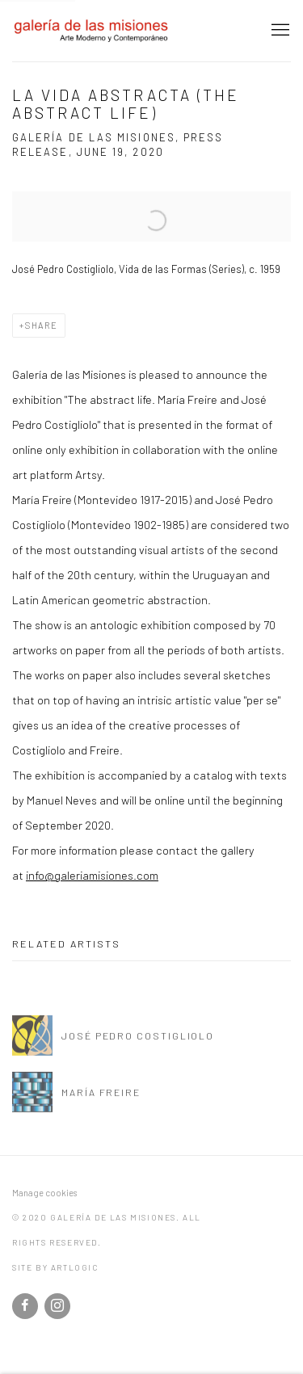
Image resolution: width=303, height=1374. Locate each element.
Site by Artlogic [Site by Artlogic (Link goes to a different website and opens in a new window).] (55, 1267)
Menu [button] (279, 31)
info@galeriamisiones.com (92, 875)
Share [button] (41, 325)
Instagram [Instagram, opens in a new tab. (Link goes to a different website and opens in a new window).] (57, 1306)
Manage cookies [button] (44, 1192)
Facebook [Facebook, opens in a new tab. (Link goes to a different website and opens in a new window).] (25, 1306)
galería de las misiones (93, 30)
